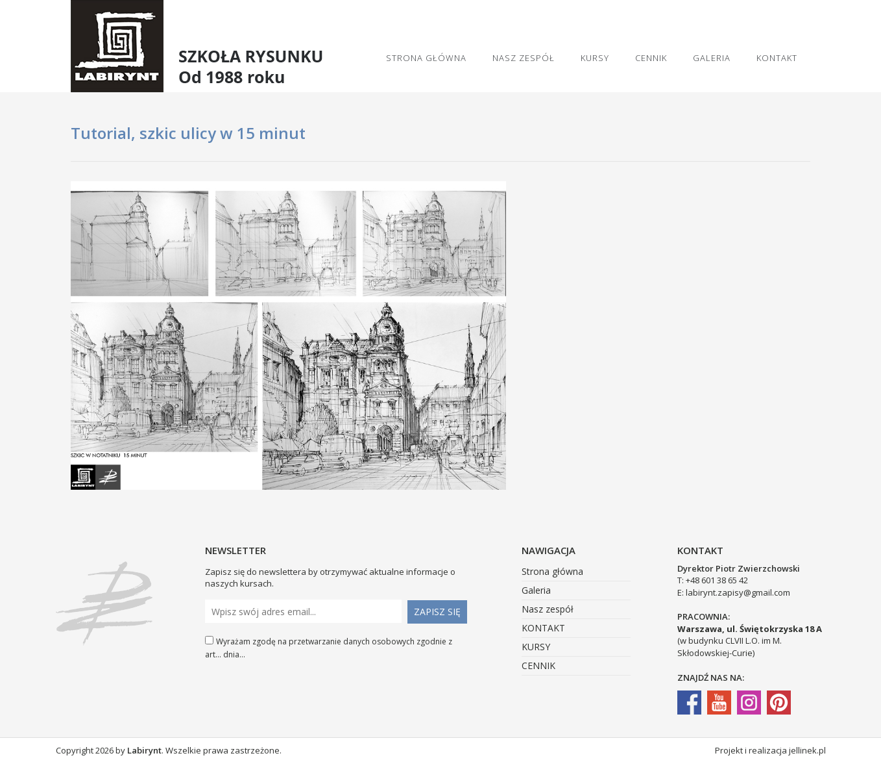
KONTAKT (776, 58)
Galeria (711, 58)
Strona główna (426, 58)
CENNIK (651, 58)
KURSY (595, 58)
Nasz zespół (523, 58)
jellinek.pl (807, 750)
